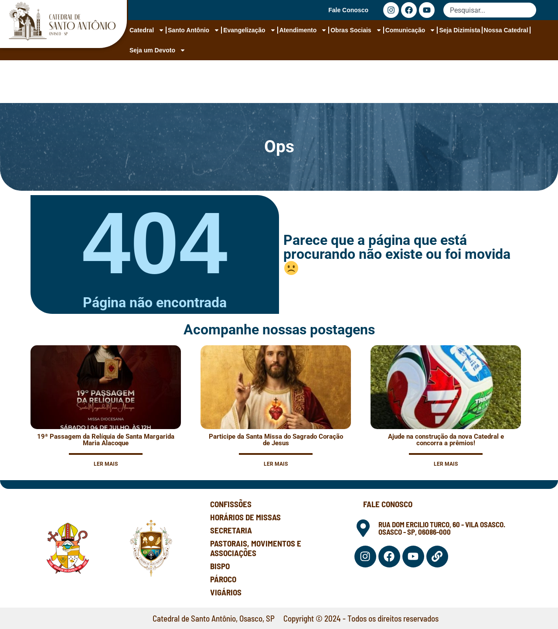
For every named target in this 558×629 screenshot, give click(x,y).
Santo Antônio (194, 30)
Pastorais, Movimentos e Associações (255, 548)
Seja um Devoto (157, 50)
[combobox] (489, 10)
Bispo (220, 566)
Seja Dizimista (459, 30)
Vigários (226, 592)
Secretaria (231, 530)
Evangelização (249, 30)
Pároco (223, 579)
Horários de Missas (245, 517)
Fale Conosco (348, 10)
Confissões (231, 504)
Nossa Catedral (506, 30)
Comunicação (410, 30)
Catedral (146, 30)
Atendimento (303, 30)
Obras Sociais (355, 30)
